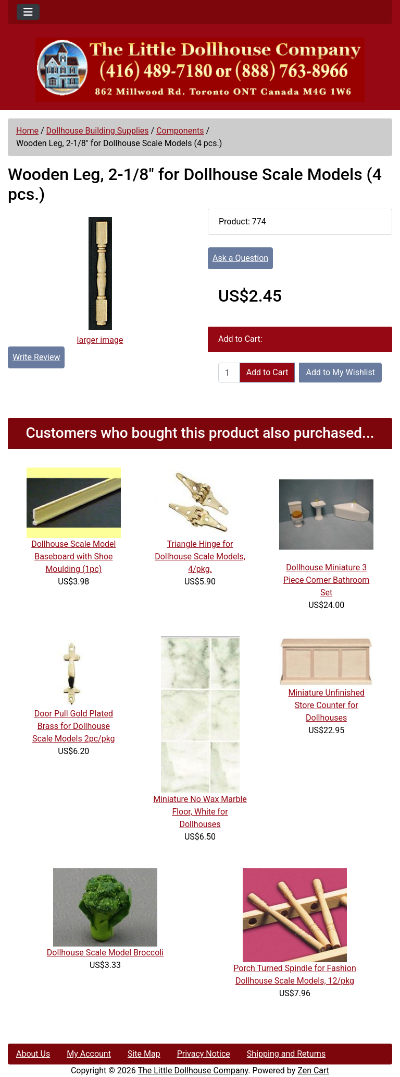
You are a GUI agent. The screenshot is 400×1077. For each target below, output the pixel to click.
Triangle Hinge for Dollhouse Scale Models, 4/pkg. (200, 556)
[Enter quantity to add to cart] (229, 372)
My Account (89, 1054)
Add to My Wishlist (340, 372)
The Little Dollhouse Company (193, 1070)
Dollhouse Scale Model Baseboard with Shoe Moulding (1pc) (73, 556)
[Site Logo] (200, 70)
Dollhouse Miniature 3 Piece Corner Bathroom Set (326, 580)
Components (180, 131)
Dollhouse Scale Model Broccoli (105, 953)
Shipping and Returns (286, 1054)
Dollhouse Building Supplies (97, 131)
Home (27, 131)
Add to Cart (267, 372)
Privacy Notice (203, 1054)
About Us (33, 1054)
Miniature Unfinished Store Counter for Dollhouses (326, 705)
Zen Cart (313, 1070)
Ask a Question (240, 258)
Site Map (144, 1054)
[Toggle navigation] (28, 12)
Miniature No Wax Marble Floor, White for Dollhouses (200, 811)
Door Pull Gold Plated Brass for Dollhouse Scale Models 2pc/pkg (73, 726)
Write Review (36, 357)
